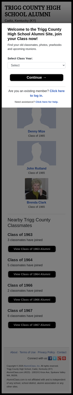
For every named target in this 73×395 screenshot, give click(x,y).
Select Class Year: (20, 58)
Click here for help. (46, 101)
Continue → (36, 77)
